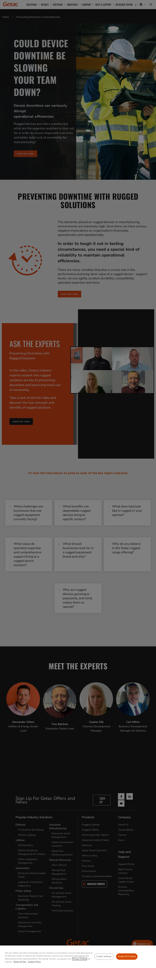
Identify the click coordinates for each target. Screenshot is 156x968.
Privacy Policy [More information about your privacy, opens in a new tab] (79, 959)
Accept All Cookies (127, 956)
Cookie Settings (104, 956)
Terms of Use (20, 961)
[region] (78, 956)
